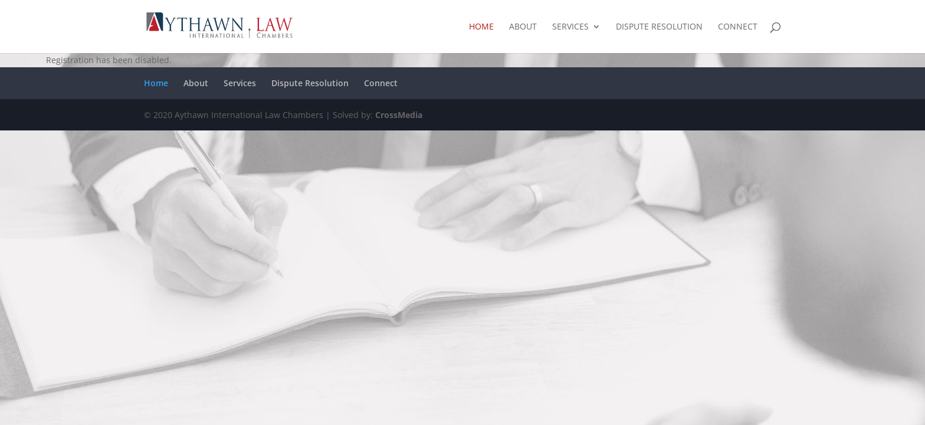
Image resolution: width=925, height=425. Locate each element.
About (523, 27)
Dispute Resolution (659, 27)
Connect (737, 27)
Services (570, 27)
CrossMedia (398, 114)
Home (481, 27)
